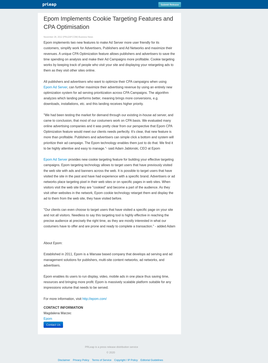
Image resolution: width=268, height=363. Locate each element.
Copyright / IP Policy (126, 360)
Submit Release (170, 4)
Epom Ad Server (55, 87)
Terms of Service (101, 360)
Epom (48, 318)
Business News (86, 37)
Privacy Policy (81, 360)
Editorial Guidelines (152, 360)
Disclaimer (64, 360)
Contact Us (53, 324)
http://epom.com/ (94, 299)
